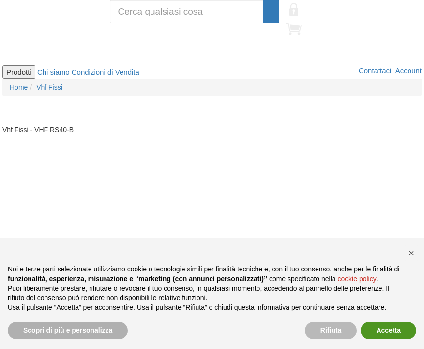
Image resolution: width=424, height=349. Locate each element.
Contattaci (374, 70)
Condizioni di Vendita (105, 72)
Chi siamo (53, 72)
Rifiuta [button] (331, 330)
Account (408, 70)
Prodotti (18, 72)
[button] (411, 253)
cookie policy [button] (357, 279)
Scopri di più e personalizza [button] (67, 330)
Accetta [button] (388, 330)
